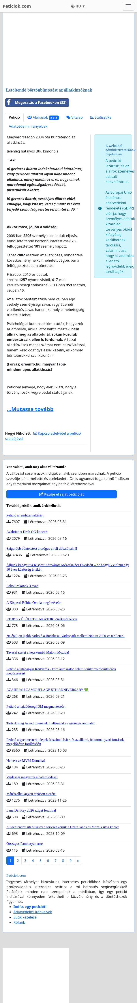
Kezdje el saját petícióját (61, 494)
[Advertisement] (68, 50)
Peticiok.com (17, 6)
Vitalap (74, 117)
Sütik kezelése (25, 917)
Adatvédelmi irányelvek (28, 126)
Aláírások (43, 117)
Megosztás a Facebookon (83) (35, 103)
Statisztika (100, 117)
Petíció (14, 117)
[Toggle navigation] (128, 6)
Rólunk (19, 922)
